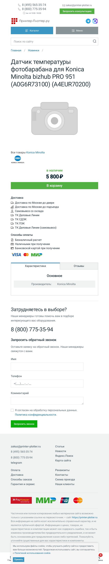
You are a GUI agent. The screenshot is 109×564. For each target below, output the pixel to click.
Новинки (33, 50)
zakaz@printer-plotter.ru (79, 5)
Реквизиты (62, 470)
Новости (60, 451)
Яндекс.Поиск (64, 455)
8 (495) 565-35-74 (34, 5)
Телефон (16, 376)
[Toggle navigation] (32, 30)
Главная (16, 50)
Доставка (17, 474)
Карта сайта (63, 460)
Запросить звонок (24, 424)
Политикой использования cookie (32, 553)
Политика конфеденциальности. (36, 414)
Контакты (61, 474)
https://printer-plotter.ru (84, 517)
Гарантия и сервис (23, 484)
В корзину (54, 185)
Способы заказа (21, 479)
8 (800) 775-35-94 (34, 9)
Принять (18, 559)
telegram (16, 462)
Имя (13, 359)
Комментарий (20, 393)
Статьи (59, 446)
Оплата (15, 470)
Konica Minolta (35, 152)
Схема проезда (65, 479)
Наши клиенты (64, 484)
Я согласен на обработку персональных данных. (46, 412)
